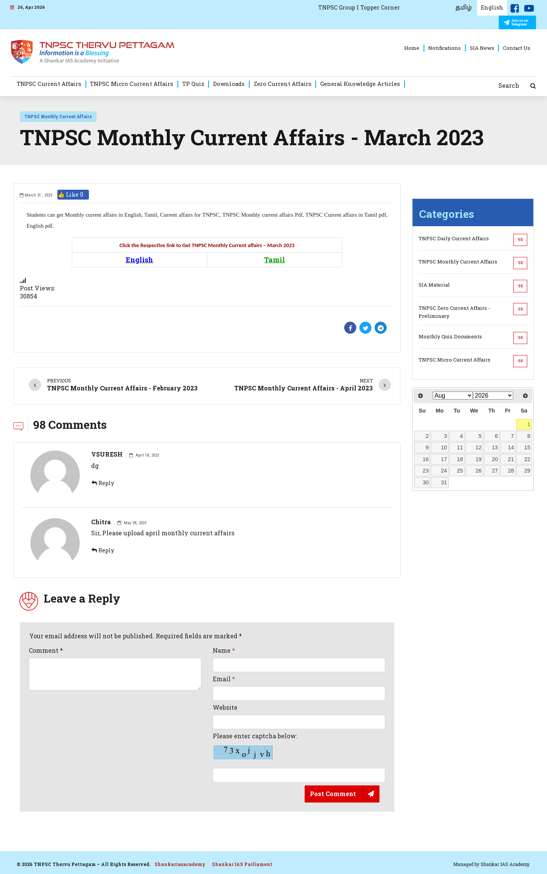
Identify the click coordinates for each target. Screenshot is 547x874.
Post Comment (333, 794)
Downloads (229, 83)
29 (527, 471)
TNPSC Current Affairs (49, 83)
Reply (103, 483)
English (492, 7)
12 (479, 447)
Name (224, 650)
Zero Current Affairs (282, 83)
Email (224, 679)
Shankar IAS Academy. (505, 864)
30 (426, 482)
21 (511, 459)
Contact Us (516, 47)
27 (495, 471)
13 (495, 447)
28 (511, 471)
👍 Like (73, 194)
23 (426, 471)
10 (444, 447)
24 (444, 471)
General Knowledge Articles (360, 83)
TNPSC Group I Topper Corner (359, 7)
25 (460, 471)
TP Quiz (193, 83)
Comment (46, 650)
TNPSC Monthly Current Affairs (58, 116)
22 (527, 459)
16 (426, 459)
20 (495, 459)
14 (511, 447)
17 (444, 459)
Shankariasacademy (180, 864)
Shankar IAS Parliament (242, 864)
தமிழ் (463, 7)
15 (527, 447)
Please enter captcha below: (255, 746)
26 (479, 471)
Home (411, 47)
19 (479, 459)
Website (225, 707)
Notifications (444, 47)
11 (460, 447)
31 (444, 482)
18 (460, 459)
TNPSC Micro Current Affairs (131, 83)
